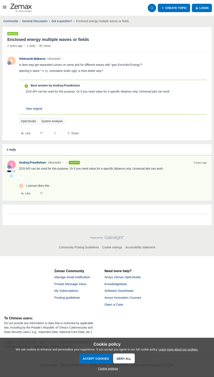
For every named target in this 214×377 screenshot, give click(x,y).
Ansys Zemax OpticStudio (123, 277)
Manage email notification (73, 277)
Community (10, 21)
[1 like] (34, 186)
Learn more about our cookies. (178, 349)
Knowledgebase (116, 284)
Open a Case (114, 305)
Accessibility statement (140, 247)
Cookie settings (112, 247)
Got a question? (61, 21)
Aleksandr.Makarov (32, 58)
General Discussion (34, 21)
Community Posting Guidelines (79, 247)
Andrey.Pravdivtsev (32, 162)
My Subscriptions (67, 291)
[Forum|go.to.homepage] (21, 8)
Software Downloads (119, 291)
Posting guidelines (68, 298)
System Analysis (52, 121)
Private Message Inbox (71, 284)
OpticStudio (28, 121)
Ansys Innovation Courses (123, 298)
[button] (4, 8)
